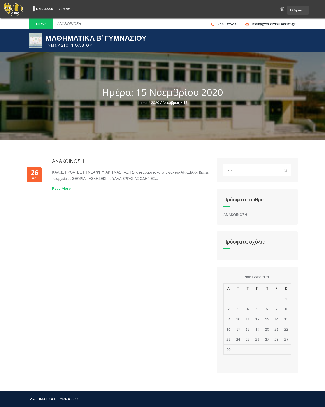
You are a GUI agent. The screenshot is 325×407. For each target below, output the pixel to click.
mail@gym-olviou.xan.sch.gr (270, 23)
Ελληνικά (296, 10)
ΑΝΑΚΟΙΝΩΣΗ (68, 161)
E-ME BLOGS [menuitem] (44, 9)
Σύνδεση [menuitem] (64, 9)
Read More (61, 188)
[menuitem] (14, 9)
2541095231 (224, 23)
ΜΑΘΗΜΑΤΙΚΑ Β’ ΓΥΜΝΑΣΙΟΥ (95, 37)
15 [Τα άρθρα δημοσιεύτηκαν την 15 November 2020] (286, 319)
